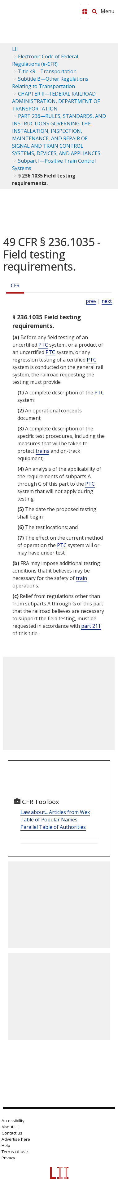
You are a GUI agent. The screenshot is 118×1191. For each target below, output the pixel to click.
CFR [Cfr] (15, 285)
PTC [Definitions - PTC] (43, 344)
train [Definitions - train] (81, 578)
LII (15, 49)
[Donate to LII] (84, 11)
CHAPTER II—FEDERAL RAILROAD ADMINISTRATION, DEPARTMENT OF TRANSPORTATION (56, 101)
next (107, 301)
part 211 (91, 625)
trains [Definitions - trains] (42, 450)
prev (91, 301)
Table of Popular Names (48, 819)
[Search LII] (94, 11)
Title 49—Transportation (47, 71)
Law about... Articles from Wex (55, 812)
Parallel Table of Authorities (53, 827)
